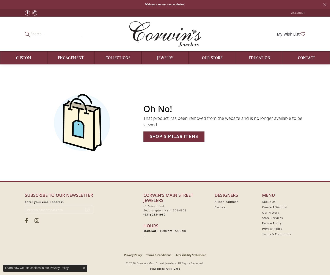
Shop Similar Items (174, 136)
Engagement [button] (71, 57)
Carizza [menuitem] (220, 207)
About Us (268, 202)
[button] (298, 13)
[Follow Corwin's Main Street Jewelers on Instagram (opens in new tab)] (34, 13)
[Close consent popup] (84, 268)
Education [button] (259, 57)
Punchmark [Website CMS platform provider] (173, 268)
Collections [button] (117, 57)
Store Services (272, 218)
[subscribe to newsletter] (87, 210)
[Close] (324, 4)
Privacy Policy (272, 229)
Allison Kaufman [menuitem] (227, 202)
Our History (270, 212)
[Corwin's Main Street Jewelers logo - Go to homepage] (165, 34)
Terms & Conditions (276, 234)
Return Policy (272, 223)
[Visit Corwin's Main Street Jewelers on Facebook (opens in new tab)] (27, 13)
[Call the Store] (154, 214)
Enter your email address (44, 202)
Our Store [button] (212, 57)
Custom (23, 57)
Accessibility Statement (191, 255)
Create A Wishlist (274, 207)
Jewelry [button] (165, 57)
